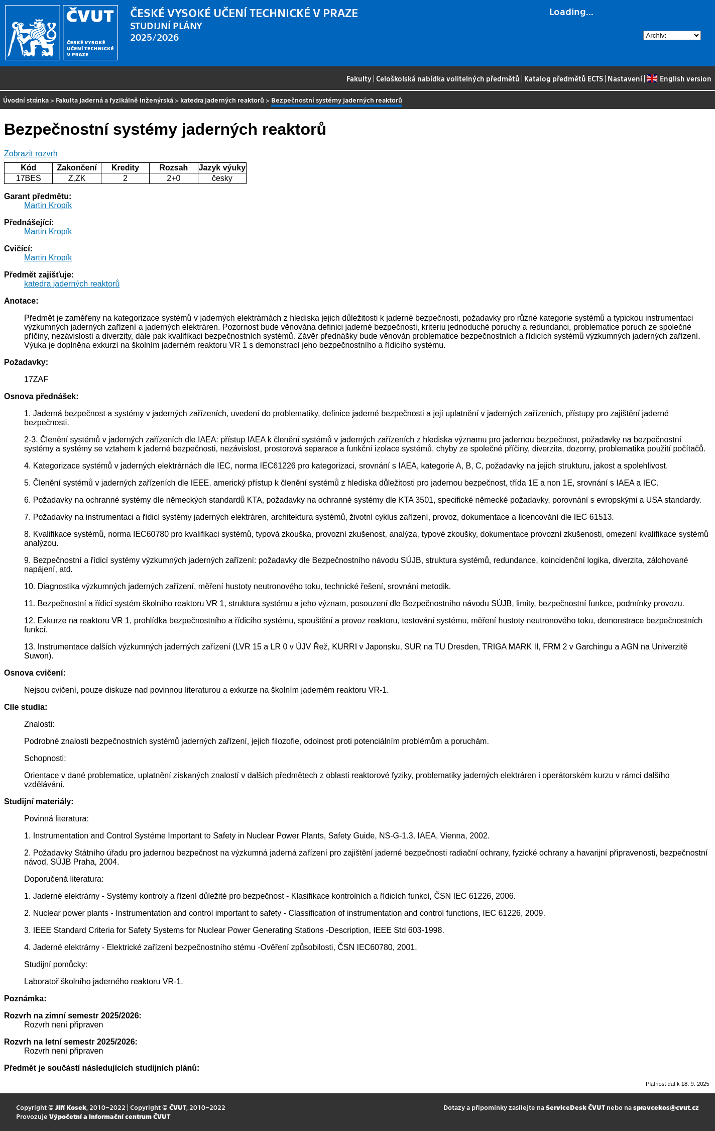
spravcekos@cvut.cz (666, 1107)
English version (679, 78)
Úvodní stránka (26, 100)
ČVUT (177, 1107)
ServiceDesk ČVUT (575, 1107)
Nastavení (625, 78)
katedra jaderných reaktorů (222, 100)
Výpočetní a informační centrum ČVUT (109, 1116)
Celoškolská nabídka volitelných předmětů (448, 78)
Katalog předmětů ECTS (563, 78)
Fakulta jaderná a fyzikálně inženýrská (114, 100)
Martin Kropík (48, 205)
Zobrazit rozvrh (31, 153)
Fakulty (359, 78)
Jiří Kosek (70, 1107)
